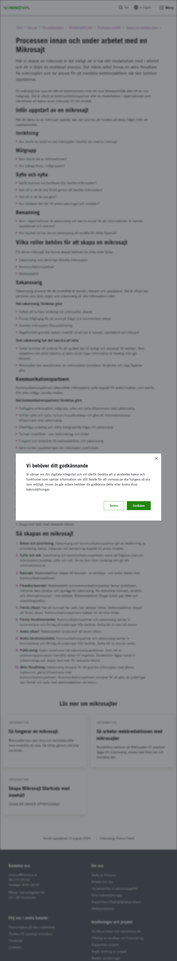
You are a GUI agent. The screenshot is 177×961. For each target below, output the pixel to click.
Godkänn (139, 506)
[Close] (156, 458)
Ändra (114, 506)
